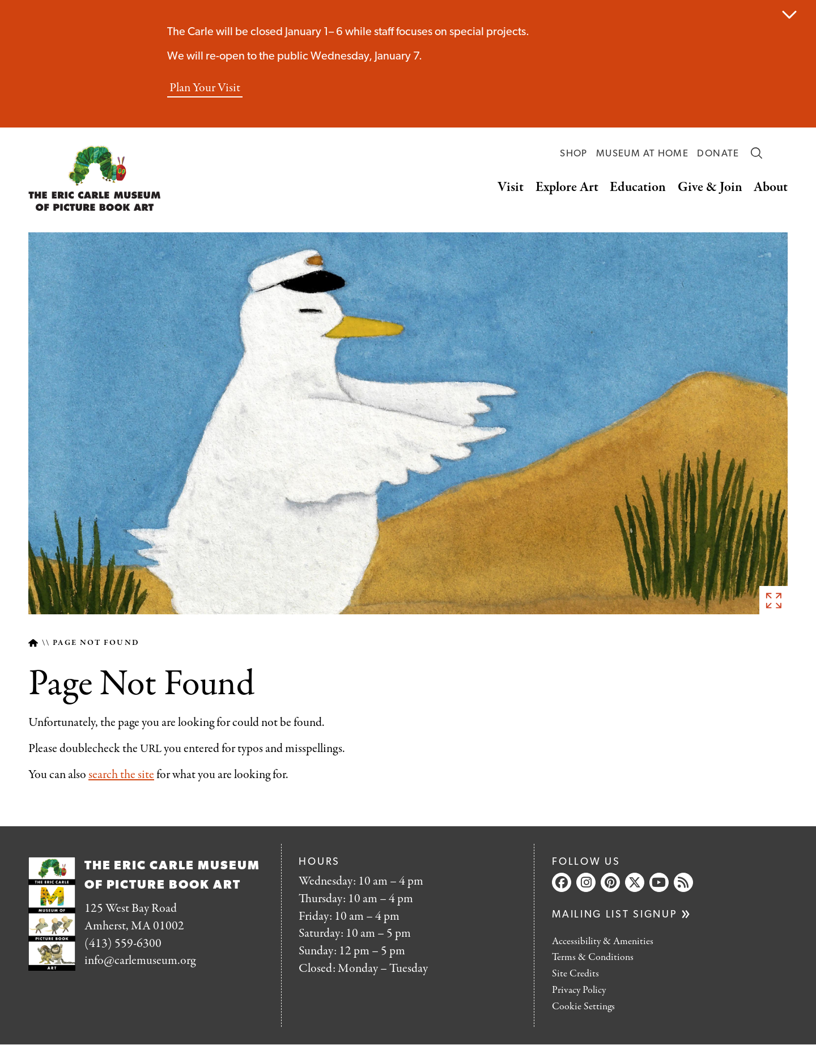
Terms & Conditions (593, 957)
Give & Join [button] (710, 187)
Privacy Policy (579, 990)
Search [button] (756, 153)
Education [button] (638, 187)
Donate (718, 154)
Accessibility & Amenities (602, 941)
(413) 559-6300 (123, 943)
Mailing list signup (614, 915)
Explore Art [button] (567, 187)
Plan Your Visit (204, 88)
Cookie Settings (583, 1007)
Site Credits (575, 974)
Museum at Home (642, 154)
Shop (573, 154)
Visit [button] (511, 187)
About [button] (771, 187)
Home (33, 643)
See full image (773, 600)
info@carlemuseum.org (140, 960)
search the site (121, 774)
